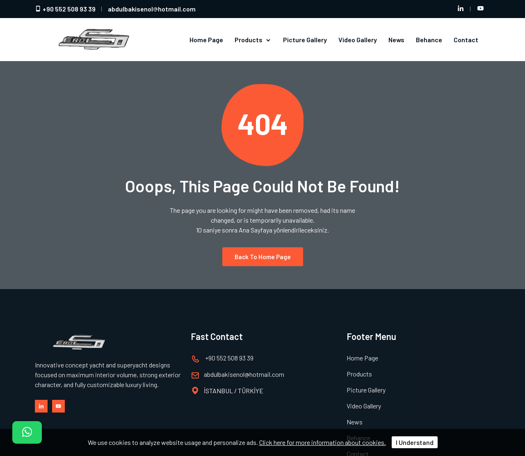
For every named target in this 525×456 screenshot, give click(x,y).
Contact (466, 39)
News (396, 39)
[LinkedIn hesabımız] (460, 9)
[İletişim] (27, 432)
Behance (429, 39)
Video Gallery (357, 39)
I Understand (415, 442)
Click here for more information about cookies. (322, 442)
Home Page (206, 39)
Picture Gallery (305, 39)
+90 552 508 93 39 (65, 9)
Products (253, 40)
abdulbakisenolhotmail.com (152, 9)
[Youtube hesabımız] (480, 9)
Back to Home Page (263, 256)
